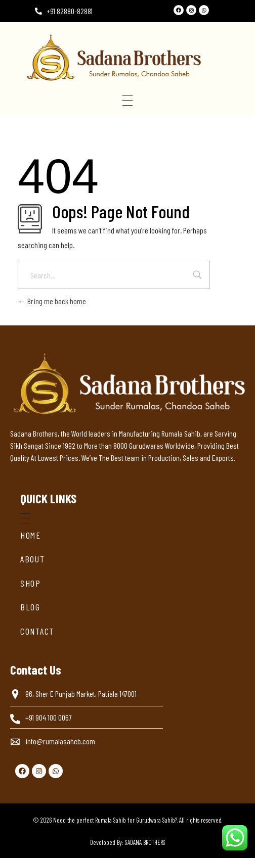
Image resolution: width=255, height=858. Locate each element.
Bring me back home (52, 301)
